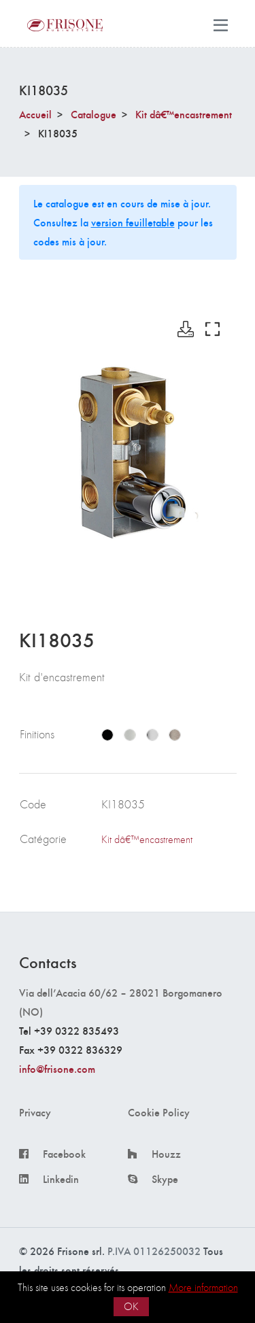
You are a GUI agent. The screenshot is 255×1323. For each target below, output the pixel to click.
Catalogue (93, 114)
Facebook (64, 1154)
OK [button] (131, 1306)
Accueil (35, 114)
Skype (165, 1179)
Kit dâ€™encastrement (183, 114)
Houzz (166, 1154)
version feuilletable (133, 222)
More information (203, 1287)
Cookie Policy (159, 1112)
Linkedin (61, 1179)
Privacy (35, 1112)
